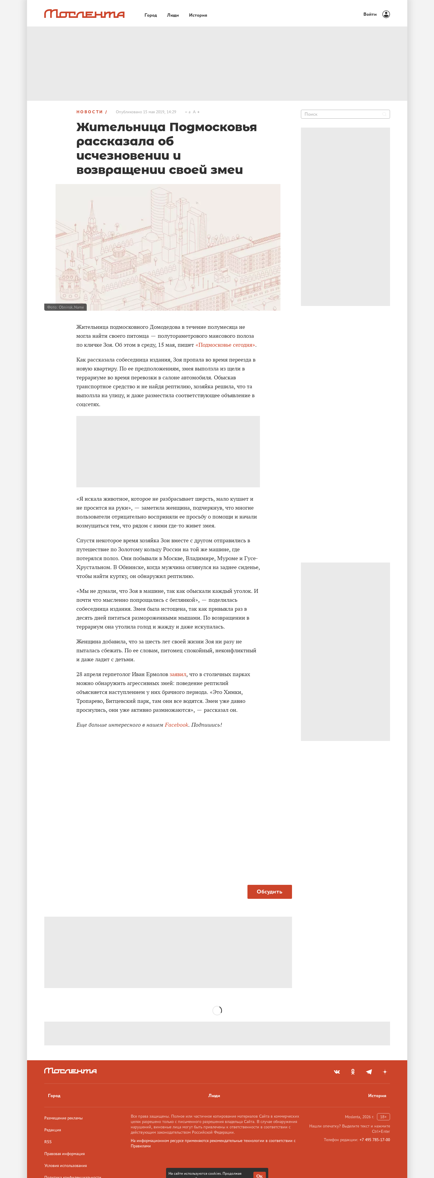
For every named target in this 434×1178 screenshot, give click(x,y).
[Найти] (384, 114)
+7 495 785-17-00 (374, 1139)
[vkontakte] (337, 1072)
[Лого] (84, 13)
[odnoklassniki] (353, 1072)
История (377, 1095)
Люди (214, 1095)
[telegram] (369, 1072)
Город (54, 1095)
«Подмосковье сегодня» (225, 345)
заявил (178, 674)
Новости (90, 112)
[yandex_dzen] (385, 1072)
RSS (48, 1141)
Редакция (52, 1129)
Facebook (176, 725)
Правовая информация (64, 1153)
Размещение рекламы (63, 1118)
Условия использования (65, 1165)
